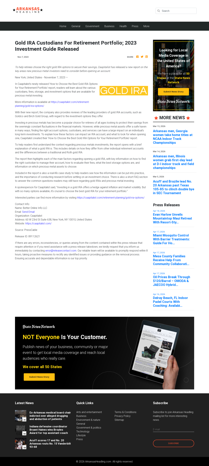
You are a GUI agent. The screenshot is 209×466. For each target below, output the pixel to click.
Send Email (28, 211)
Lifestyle (81, 435)
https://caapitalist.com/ (38, 223)
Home (64, 26)
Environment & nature (88, 419)
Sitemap (119, 419)
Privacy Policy (123, 416)
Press (135, 26)
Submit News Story (173, 91)
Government (92, 26)
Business (109, 26)
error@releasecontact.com (60, 250)
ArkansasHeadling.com (98, 461)
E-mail (156, 429)
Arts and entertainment (89, 412)
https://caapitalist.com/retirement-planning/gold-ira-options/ (110, 197)
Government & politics (88, 427)
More (146, 26)
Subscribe (173, 443)
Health (123, 26)
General (75, 26)
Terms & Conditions (125, 412)
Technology (83, 431)
